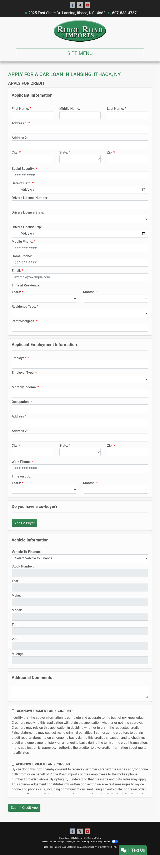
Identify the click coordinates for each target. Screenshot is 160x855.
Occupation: (21, 402)
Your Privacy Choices (104, 841)
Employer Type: (23, 373)
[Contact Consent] (13, 764)
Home (62, 838)
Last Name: (115, 109)
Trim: (15, 625)
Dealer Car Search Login (53, 841)
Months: (89, 292)
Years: (16, 292)
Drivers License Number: (30, 198)
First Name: (20, 109)
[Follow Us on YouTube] (87, 5)
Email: (16, 271)
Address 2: (20, 138)
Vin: (15, 639)
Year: (15, 581)
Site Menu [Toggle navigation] (80, 53)
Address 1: (20, 123)
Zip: (109, 152)
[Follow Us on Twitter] (80, 5)
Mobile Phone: (22, 242)
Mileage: (18, 654)
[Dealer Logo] (80, 31)
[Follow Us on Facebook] (72, 5)
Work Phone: (21, 462)
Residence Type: (24, 307)
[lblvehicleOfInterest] (80, 558)
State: (63, 152)
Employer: (19, 358)
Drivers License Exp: (27, 227)
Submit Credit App (24, 808)
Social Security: (23, 169)
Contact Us (81, 838)
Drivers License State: (28, 212)
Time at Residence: (26, 285)
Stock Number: (23, 566)
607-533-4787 (124, 13)
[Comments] (80, 691)
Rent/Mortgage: (23, 321)
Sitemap (85, 841)
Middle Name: (69, 109)
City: (15, 152)
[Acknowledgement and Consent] (13, 710)
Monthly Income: (24, 387)
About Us (70, 838)
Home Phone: (22, 256)
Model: (17, 610)
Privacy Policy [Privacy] (94, 838)
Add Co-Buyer (24, 523)
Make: (16, 596)
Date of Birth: (21, 183)
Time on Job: (21, 476)
